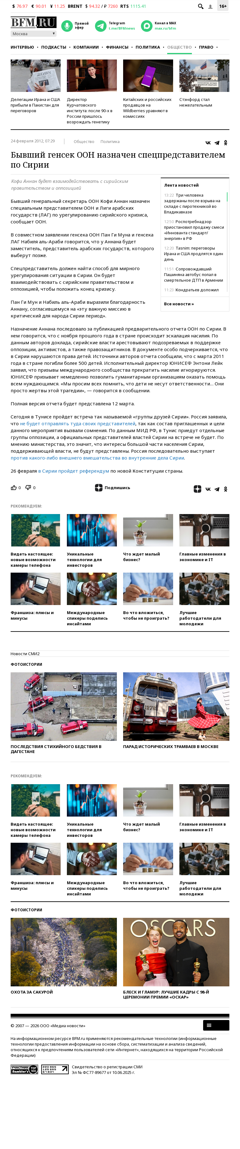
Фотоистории (26, 664)
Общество (179, 47)
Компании (86, 47)
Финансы (117, 47)
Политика (148, 47)
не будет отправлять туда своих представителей (77, 423)
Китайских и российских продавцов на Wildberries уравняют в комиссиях (147, 108)
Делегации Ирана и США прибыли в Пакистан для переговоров (35, 105)
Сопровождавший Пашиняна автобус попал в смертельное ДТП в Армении (193, 274)
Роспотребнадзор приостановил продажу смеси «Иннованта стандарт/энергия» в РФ (194, 230)
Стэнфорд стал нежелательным (195, 102)
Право (206, 47)
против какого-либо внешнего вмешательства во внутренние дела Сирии (97, 458)
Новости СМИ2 (25, 653)
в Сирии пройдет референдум (73, 471)
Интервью (22, 47)
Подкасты (53, 47)
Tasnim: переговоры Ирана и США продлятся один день (193, 253)
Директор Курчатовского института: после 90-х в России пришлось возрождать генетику (89, 111)
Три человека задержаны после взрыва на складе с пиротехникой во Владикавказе (192, 203)
